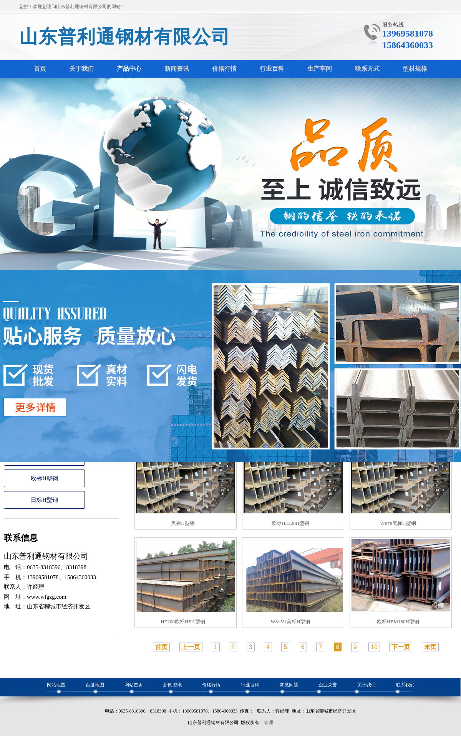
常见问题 (289, 685)
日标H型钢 (44, 500)
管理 (268, 722)
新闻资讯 (172, 685)
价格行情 (211, 685)
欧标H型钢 (44, 478)
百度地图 (95, 685)
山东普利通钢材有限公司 (124, 37)
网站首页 (133, 685)
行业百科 (250, 685)
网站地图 (56, 685)
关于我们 (366, 685)
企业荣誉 (327, 685)
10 (374, 647)
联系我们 (405, 685)
